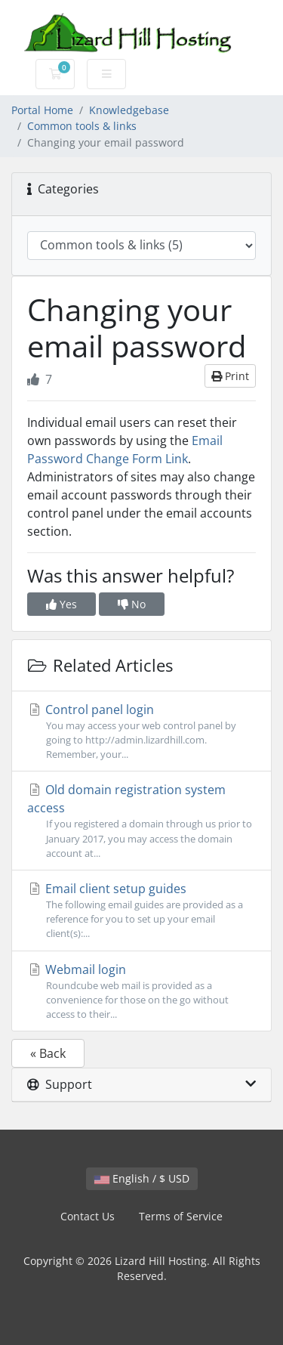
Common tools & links (82, 126)
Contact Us (87, 1216)
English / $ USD (141, 1178)
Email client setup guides (141, 911)
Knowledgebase (129, 110)
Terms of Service (181, 1216)
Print (230, 376)
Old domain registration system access (141, 821)
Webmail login (141, 991)
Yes (61, 604)
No (132, 604)
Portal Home (42, 110)
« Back (48, 1053)
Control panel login (141, 731)
